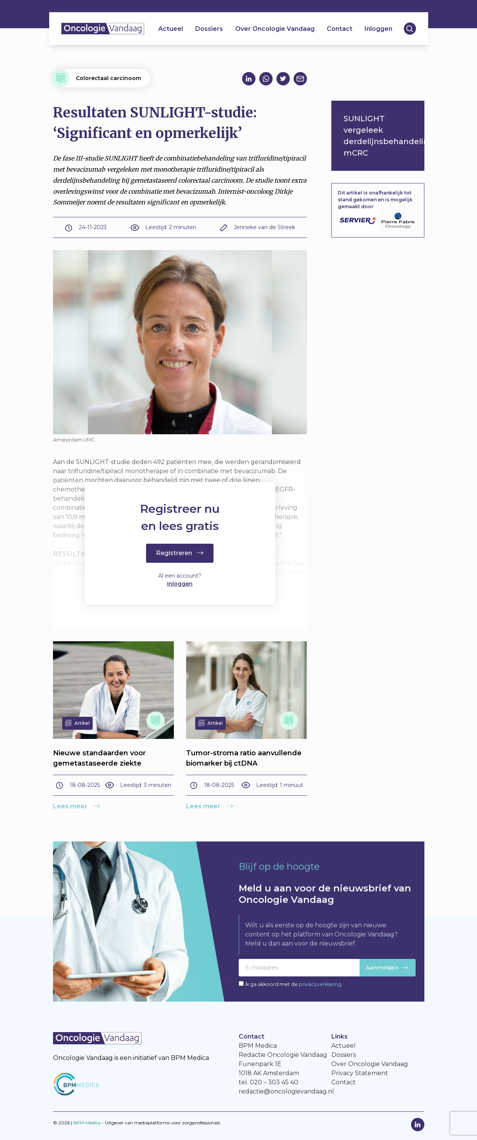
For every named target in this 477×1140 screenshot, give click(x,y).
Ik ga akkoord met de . (295, 984)
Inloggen (378, 28)
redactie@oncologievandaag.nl (286, 1091)
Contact (339, 28)
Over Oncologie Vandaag (275, 28)
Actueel (170, 28)
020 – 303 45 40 (274, 1082)
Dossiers (209, 28)
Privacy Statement (359, 1073)
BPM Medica (87, 1123)
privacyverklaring (320, 984)
